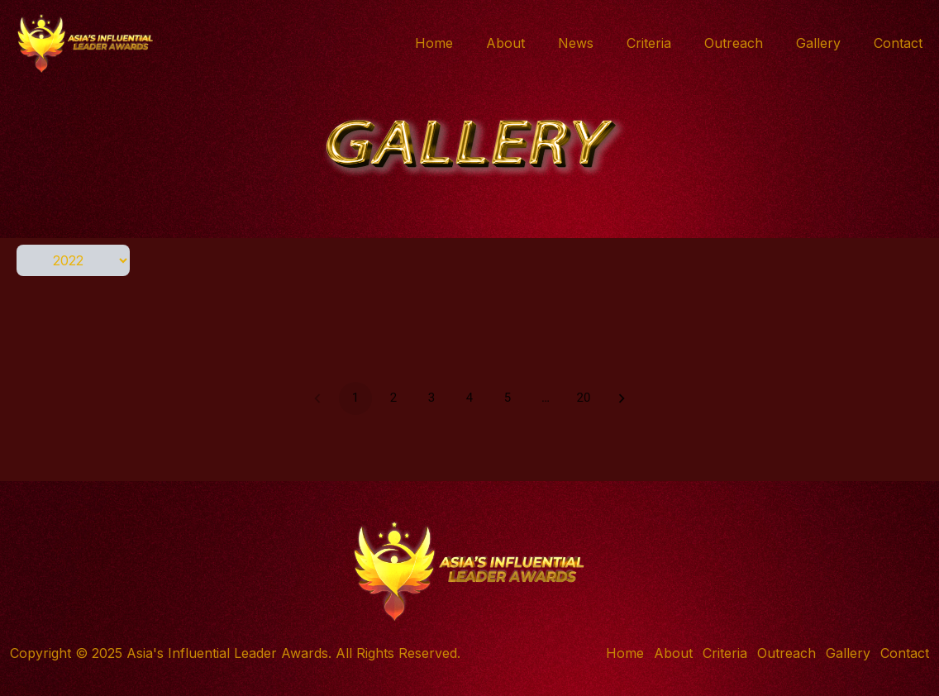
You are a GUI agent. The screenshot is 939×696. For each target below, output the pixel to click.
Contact (898, 43)
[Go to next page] (621, 398)
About (505, 43)
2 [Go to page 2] (393, 398)
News (575, 43)
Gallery (818, 43)
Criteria (649, 43)
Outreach (733, 43)
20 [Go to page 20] (583, 398)
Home (434, 43)
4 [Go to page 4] (469, 398)
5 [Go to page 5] (507, 398)
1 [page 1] (355, 398)
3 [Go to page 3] (431, 398)
